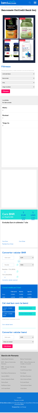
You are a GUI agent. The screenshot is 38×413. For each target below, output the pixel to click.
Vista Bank (23, 388)
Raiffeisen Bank (5, 385)
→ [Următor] (33, 39)
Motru (4, 108)
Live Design (19, 407)
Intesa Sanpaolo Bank (7, 379)
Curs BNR (8, 214)
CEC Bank (23, 367)
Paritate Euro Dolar (7, 244)
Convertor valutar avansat (9, 280)
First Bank (23, 373)
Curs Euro (5, 241)
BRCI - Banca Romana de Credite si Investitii (27, 363)
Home (2, 7)
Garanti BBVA (5, 376)
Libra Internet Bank (25, 379)
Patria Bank (4, 382)
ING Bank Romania (25, 376)
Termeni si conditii (19, 400)
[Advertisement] (18, 148)
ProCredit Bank (24, 382)
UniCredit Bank (15, 7)
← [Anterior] (4, 39)
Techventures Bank (26, 385)
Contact (19, 398)
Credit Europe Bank (26, 370)
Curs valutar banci (7, 324)
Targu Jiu (5, 123)
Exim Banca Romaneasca (8, 373)
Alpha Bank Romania (7, 359)
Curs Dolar (22, 241)
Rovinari (5, 115)
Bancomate (8, 7)
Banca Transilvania (25, 359)
